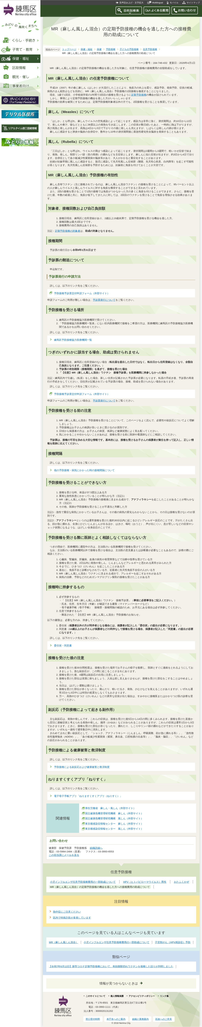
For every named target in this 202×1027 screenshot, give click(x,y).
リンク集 (164, 996)
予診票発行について (104, 299)
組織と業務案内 (140, 1019)
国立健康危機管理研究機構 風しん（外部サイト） (114, 818)
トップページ (69, 49)
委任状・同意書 (63, 645)
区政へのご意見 (163, 1019)
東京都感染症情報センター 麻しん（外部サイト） (114, 823)
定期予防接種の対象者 (67, 230)
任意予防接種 (150, 49)
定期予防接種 (138, 94)
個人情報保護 (117, 996)
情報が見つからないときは (118, 983)
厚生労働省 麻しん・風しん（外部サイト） (110, 808)
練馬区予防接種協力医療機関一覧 (73, 339)
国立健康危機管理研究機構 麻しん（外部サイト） (114, 813)
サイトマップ (193, 2)
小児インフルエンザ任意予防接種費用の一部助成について (116, 942)
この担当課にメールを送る (64, 855)
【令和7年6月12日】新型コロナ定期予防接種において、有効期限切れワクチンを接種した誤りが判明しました (111, 966)
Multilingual (157, 2)
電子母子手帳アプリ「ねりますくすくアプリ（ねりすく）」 (88, 796)
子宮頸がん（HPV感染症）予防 (172, 942)
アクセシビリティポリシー (142, 996)
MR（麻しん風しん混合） (63, 942)
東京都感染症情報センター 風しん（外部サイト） (114, 828)
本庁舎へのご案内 (116, 1019)
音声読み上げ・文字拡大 (131, 2)
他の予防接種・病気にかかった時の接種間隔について (84, 470)
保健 (99, 49)
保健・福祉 (86, 49)
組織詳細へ (96, 847)
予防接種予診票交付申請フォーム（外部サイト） (82, 293)
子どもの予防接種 (129, 49)
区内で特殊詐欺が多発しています (72, 917)
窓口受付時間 (93, 1019)
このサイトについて (95, 996)
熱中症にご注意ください (67, 911)
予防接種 (110, 49)
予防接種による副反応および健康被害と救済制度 (82, 767)
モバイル (174, 2)
